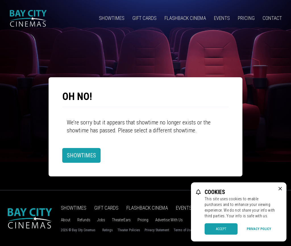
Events (222, 18)
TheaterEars (121, 220)
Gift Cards (144, 18)
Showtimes (111, 18)
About (65, 220)
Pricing (246, 18)
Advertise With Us (169, 220)
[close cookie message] (280, 188)
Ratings (107, 230)
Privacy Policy (259, 229)
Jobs (101, 220)
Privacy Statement (157, 230)
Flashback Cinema (185, 18)
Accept (221, 229)
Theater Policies (128, 230)
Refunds (83, 220)
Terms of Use (183, 230)
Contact (272, 18)
